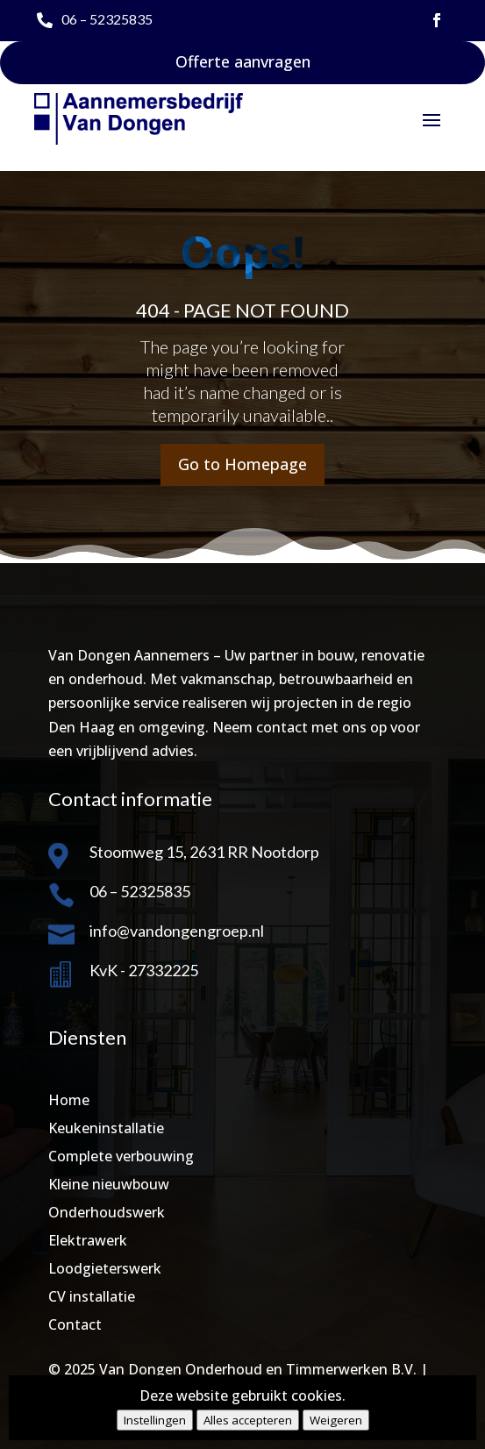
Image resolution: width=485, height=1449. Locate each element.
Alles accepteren (247, 1420)
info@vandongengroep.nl (176, 930)
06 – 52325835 (107, 19)
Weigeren (336, 1420)
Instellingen (155, 1420)
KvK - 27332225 (143, 970)
